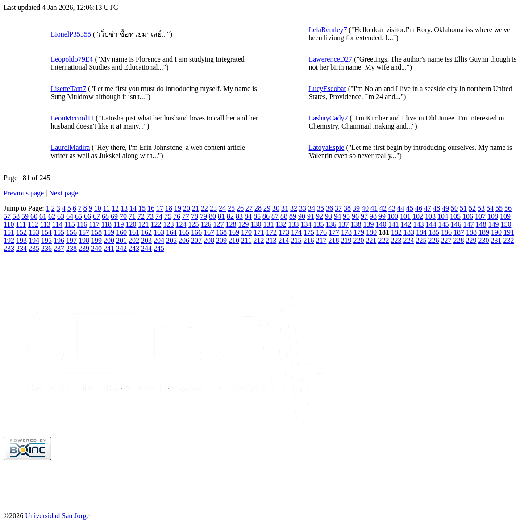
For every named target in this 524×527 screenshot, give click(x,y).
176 (321, 232)
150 (505, 224)
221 (371, 240)
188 (471, 232)
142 (405, 224)
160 (121, 232)
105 (455, 216)
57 (7, 216)
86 (266, 216)
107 (480, 216)
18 (168, 208)
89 (292, 216)
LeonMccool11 (72, 118)
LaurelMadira (70, 147)
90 (301, 216)
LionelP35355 (70, 34)
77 (185, 216)
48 (436, 208)
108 (492, 216)
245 (159, 248)
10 (97, 208)
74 (158, 216)
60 (33, 216)
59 (25, 216)
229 (471, 240)
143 (418, 224)
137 (343, 224)
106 (467, 216)
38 (347, 208)
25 (231, 208)
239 (84, 248)
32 (293, 208)
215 (296, 240)
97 (364, 216)
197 (71, 240)
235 (34, 248)
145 (443, 224)
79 (203, 216)
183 (408, 232)
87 (275, 216)
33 (302, 208)
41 (374, 208)
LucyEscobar (327, 88)
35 (320, 208)
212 (258, 240)
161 (134, 232)
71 (132, 216)
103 (430, 216)
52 (472, 208)
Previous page (24, 193)
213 (271, 240)
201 (121, 240)
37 (338, 208)
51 (463, 208)
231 (496, 240)
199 (96, 240)
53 (481, 208)
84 (248, 216)
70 (123, 216)
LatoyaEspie (326, 147)
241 (109, 248)
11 (106, 208)
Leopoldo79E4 (71, 59)
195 (46, 240)
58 (16, 216)
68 (105, 216)
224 (408, 240)
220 (358, 240)
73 (150, 216)
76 (176, 216)
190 (496, 232)
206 (184, 240)
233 (9, 248)
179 (358, 232)
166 (196, 232)
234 (21, 248)
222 (383, 240)
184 (421, 232)
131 (268, 224)
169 (234, 232)
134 (305, 224)
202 (134, 240)
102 (417, 216)
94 (337, 216)
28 (258, 208)
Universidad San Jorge (57, 515)
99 (382, 216)
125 (193, 224)
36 (329, 208)
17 (159, 208)
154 (46, 232)
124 (180, 224)
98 (373, 216)
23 (213, 208)
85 (257, 216)
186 (446, 232)
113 (45, 224)
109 (505, 216)
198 (84, 240)
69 (114, 216)
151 (9, 232)
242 (121, 248)
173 (284, 232)
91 (310, 216)
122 (155, 224)
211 (246, 240)
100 (392, 216)
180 (371, 232)
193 (21, 240)
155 (59, 232)
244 (146, 248)
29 (266, 208)
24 (222, 208)
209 (221, 240)
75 (167, 216)
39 (356, 208)
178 (346, 232)
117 (94, 224)
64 (69, 216)
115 (69, 224)
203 (146, 240)
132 (280, 224)
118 (106, 224)
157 (84, 232)
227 (446, 240)
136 (330, 224)
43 (391, 208)
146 (455, 224)
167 (209, 232)
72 (141, 216)
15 (142, 208)
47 (427, 208)
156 (71, 232)
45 (409, 208)
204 (159, 240)
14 (133, 208)
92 (319, 216)
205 (171, 240)
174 (296, 232)
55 (499, 208)
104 (442, 216)
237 (59, 248)
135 (318, 224)
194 (34, 240)
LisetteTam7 (68, 88)
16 (150, 208)
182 (396, 232)
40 (365, 208)
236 (46, 248)
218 (333, 240)
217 (321, 240)
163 (159, 232)
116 (82, 224)
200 (109, 240)
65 (78, 216)
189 (483, 232)
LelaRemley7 (327, 29)
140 (380, 224)
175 (309, 232)
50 (454, 208)
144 (430, 224)
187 (458, 232)
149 (493, 224)
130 (255, 224)
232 (508, 240)
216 (308, 240)
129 (243, 224)
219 (346, 240)
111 (21, 224)
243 (134, 248)
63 (60, 216)
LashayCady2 (328, 118)
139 (368, 224)
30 (275, 208)
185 (433, 232)
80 (212, 216)
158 (96, 232)
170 (246, 232)
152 (21, 232)
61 (42, 216)
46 (418, 208)
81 (221, 216)
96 (355, 216)
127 (218, 224)
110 (9, 224)
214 (283, 240)
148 (480, 224)
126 (205, 224)
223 (396, 240)
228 (458, 240)
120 (130, 224)
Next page (63, 193)
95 (346, 216)
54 (490, 208)
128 (230, 224)
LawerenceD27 (330, 59)
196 (59, 240)
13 (124, 208)
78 (194, 216)
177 (334, 232)
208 (209, 240)
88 (283, 216)
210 (234, 240)
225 (421, 240)
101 (405, 216)
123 (168, 224)
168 (221, 232)
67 (96, 216)
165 (184, 232)
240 (96, 248)
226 (433, 240)
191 (508, 232)
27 (249, 208)
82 (230, 216)
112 (33, 224)
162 (146, 232)
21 (195, 208)
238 (71, 248)
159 (109, 232)
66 (87, 216)
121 (143, 224)
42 (383, 208)
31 (284, 208)
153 (34, 232)
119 (118, 224)
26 (240, 208)
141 (393, 224)
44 (400, 208)
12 (115, 208)
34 (311, 208)
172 (271, 232)
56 (508, 208)
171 (259, 232)
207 (196, 240)
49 (445, 208)
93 (328, 216)
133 (293, 224)
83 (239, 216)
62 (51, 216)
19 (177, 208)
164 (171, 232)
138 (355, 224)
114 (57, 224)
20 (186, 208)
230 (483, 240)
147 (468, 224)
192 (9, 240)
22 (204, 208)
